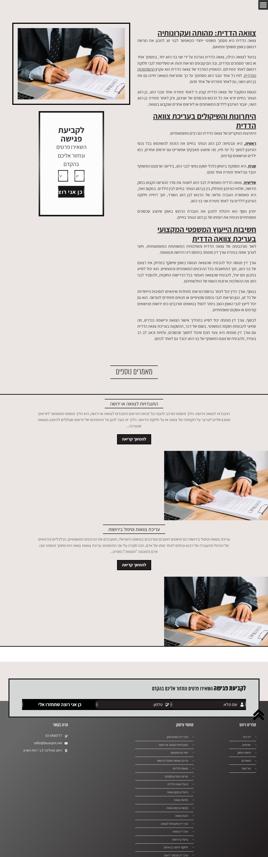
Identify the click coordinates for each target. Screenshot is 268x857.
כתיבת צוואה (180, 800)
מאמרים (246, 760)
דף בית (246, 737)
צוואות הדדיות (180, 768)
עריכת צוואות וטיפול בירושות (171, 760)
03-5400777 (56, 735)
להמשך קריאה (134, 439)
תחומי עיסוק (243, 752)
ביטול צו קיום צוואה (177, 792)
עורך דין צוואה (180, 831)
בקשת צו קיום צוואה (176, 808)
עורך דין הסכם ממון (176, 737)
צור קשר (246, 768)
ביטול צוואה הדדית (177, 784)
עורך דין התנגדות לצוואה (173, 824)
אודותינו (246, 745)
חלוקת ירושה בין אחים (175, 847)
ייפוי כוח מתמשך (178, 752)
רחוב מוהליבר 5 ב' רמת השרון (46, 750)
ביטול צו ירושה (180, 839)
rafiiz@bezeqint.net (51, 743)
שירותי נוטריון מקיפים (176, 776)
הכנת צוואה (181, 816)
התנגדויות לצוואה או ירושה (173, 745)
